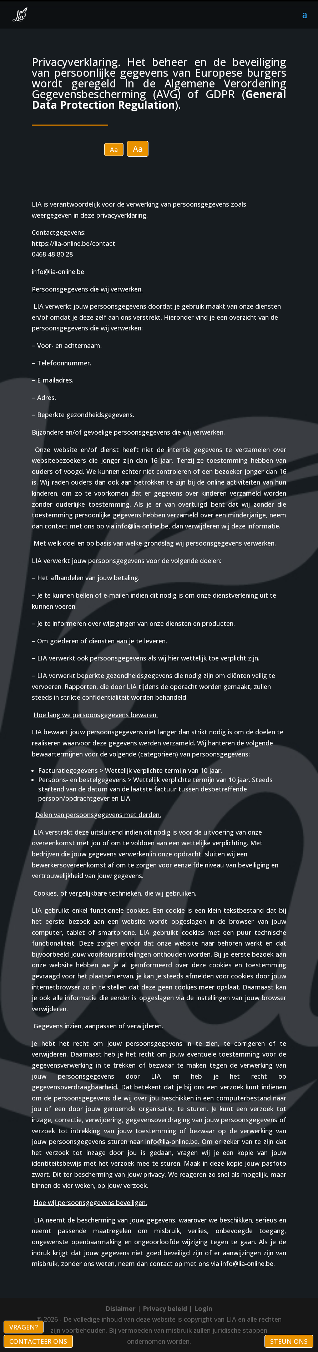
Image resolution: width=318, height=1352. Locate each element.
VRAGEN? (23, 1327)
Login (203, 1308)
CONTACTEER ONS (38, 1341)
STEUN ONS (289, 1341)
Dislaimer (120, 1308)
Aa (114, 149)
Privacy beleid (165, 1308)
